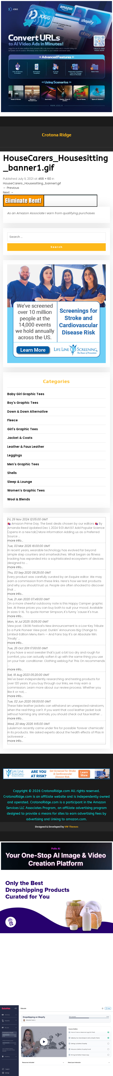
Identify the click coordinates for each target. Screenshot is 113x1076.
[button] (56, 149)
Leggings (14, 455)
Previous (11, 188)
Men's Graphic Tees (23, 464)
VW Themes (71, 826)
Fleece (12, 420)
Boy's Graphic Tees (22, 403)
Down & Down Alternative (27, 411)
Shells (12, 473)
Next (8, 192)
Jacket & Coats (19, 438)
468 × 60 (44, 178)
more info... (15, 541)
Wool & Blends (18, 499)
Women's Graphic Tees (26, 490)
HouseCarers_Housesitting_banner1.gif (32, 183)
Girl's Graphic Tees (22, 429)
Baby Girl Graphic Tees (25, 394)
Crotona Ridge (56, 134)
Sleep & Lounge (19, 482)
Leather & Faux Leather (25, 447)
